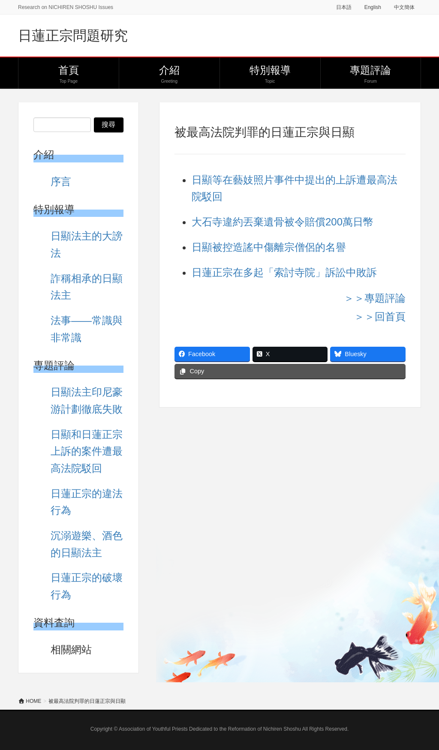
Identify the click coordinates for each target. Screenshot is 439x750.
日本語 (344, 7)
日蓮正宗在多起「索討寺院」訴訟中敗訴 (284, 272)
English (372, 7)
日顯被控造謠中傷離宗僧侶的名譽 (269, 247)
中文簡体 (404, 7)
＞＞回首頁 (380, 316)
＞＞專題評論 (375, 298)
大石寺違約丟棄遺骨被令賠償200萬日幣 (282, 222)
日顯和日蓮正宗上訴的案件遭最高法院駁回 (87, 451)
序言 (61, 181)
